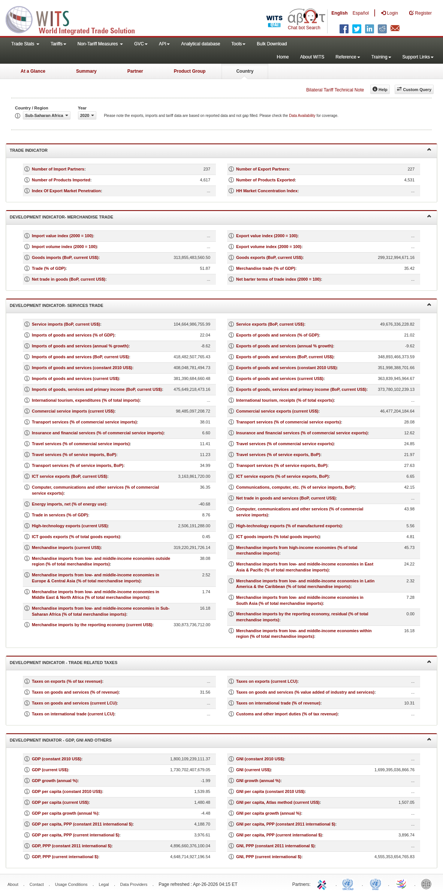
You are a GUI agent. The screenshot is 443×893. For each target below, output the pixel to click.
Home (283, 57)
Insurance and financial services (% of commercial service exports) (302, 433)
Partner (135, 71)
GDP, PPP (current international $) (65, 856)
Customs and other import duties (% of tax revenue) (287, 714)
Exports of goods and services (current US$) (279, 378)
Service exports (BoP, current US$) (270, 324)
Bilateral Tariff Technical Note (335, 90)
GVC (141, 43)
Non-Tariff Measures (100, 43)
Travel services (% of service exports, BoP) (278, 454)
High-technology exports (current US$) (70, 526)
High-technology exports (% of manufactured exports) (289, 526)
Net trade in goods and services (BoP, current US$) (286, 498)
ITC (323, 883)
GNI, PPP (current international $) (268, 856)
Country (244, 71)
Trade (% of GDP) (49, 268)
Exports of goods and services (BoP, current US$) (285, 357)
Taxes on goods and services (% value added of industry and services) (305, 692)
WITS (75, 18)
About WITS (312, 57)
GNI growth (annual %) (258, 780)
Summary (86, 71)
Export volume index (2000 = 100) (268, 246)
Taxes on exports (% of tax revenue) (67, 681)
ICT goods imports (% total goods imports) (278, 536)
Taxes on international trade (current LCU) (73, 714)
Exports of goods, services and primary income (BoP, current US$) (301, 389)
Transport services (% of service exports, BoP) (281, 465)
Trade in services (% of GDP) (60, 515)
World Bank (428, 883)
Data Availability (302, 116)
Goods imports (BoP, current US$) (65, 257)
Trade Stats (25, 43)
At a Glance (33, 71)
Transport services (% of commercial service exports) (288, 422)
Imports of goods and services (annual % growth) (80, 346)
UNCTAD (349, 883)
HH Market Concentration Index (267, 190)
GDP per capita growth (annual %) (65, 813)
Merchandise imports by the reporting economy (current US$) (92, 624)
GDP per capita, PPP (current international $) (75, 835)
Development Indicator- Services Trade (220, 305)
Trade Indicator (220, 150)
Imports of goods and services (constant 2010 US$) (82, 367)
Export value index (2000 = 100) (267, 235)
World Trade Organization (401, 883)
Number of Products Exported (265, 180)
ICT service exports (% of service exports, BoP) (282, 476)
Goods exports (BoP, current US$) (269, 257)
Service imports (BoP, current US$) (66, 324)
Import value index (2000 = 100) (62, 235)
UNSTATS (375, 883)
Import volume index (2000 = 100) (64, 246)
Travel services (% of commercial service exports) (285, 443)
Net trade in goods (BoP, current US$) (68, 279)
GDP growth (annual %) (55, 780)
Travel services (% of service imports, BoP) (74, 454)
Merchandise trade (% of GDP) (265, 268)
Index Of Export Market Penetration (66, 190)
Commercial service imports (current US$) (73, 411)
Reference (347, 57)
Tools (238, 43)
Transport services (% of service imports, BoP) (77, 465)
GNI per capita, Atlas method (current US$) (278, 802)
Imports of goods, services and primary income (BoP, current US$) (97, 389)
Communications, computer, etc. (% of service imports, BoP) (295, 487)
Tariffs (58, 43)
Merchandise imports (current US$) (66, 547)
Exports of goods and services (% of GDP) (277, 335)
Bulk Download (272, 43)
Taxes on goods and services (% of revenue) (75, 692)
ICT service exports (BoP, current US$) (69, 476)
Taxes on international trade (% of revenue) (278, 703)
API (164, 43)
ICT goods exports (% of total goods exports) (76, 536)
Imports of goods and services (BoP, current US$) (80, 357)
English (339, 13)
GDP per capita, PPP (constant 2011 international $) (82, 824)
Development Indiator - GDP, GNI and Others (220, 739)
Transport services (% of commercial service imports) (84, 422)
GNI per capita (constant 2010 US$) (270, 791)
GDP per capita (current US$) (60, 802)
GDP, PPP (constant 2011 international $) (71, 846)
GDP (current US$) (50, 769)
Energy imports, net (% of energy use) (69, 504)
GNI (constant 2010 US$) (260, 759)
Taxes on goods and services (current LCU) (74, 703)
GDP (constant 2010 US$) (56, 759)
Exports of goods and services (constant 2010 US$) (286, 367)
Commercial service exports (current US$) (277, 411)
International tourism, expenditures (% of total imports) (85, 400)
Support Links (418, 57)
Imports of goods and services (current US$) (75, 378)
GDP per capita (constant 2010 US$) (67, 791)
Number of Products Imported (61, 180)
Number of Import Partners (58, 169)
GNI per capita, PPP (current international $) (279, 835)
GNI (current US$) (253, 769)
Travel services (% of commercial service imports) (81, 443)
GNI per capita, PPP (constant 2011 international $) (285, 824)
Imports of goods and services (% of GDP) (73, 335)
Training (381, 57)
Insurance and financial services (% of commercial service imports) (98, 433)
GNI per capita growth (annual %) (268, 813)
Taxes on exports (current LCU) (267, 681)
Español (361, 13)
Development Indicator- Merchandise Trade (220, 216)
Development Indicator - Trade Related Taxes (220, 662)
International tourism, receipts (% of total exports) (285, 400)
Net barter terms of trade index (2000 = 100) (278, 279)
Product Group (190, 71)
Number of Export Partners (262, 169)
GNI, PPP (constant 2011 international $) (275, 846)
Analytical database (200, 43)
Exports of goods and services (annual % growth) (284, 346)
